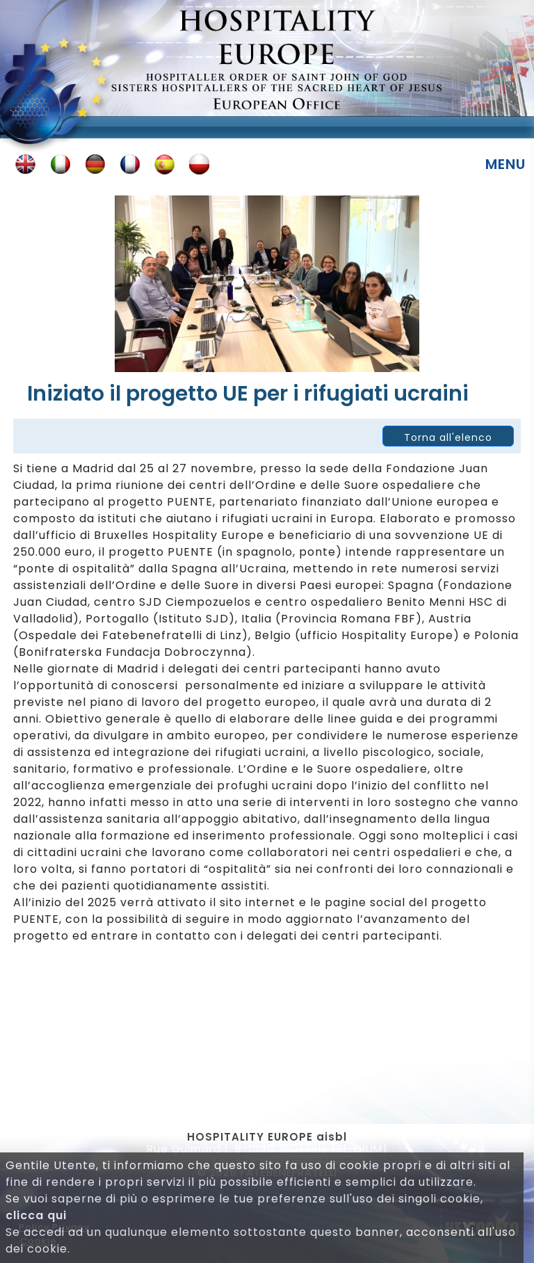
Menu (505, 164)
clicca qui (36, 1215)
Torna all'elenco (448, 437)
